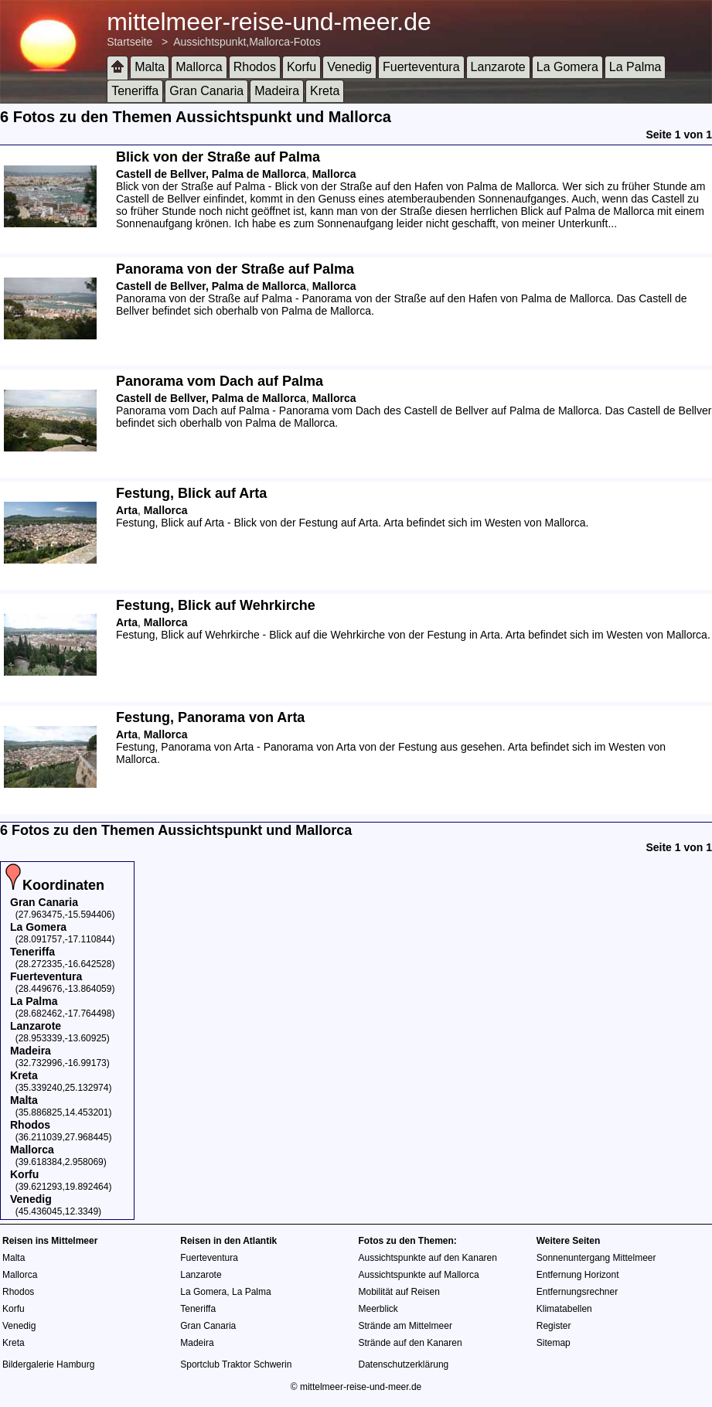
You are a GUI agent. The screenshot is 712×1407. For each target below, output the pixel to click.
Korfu (301, 66)
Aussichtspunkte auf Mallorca (419, 1274)
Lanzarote (498, 66)
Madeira (276, 90)
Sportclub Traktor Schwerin (235, 1364)
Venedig (349, 66)
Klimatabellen (564, 1308)
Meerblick (378, 1308)
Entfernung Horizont (578, 1274)
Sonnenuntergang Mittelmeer (596, 1257)
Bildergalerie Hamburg (48, 1364)
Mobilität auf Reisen (399, 1291)
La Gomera (567, 66)
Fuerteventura (421, 66)
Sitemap (554, 1342)
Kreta (324, 90)
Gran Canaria (206, 90)
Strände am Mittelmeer (405, 1325)
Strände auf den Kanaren (410, 1342)
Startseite (129, 42)
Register (554, 1325)
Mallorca (198, 66)
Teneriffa (134, 90)
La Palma (635, 66)
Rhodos (254, 66)
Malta (150, 66)
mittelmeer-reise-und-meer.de (269, 22)
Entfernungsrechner (577, 1291)
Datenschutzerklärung (404, 1364)
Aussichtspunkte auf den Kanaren (428, 1257)
